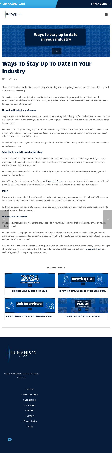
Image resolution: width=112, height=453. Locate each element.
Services (29, 410)
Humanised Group (54, 181)
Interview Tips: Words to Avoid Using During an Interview (84, 291)
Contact (29, 415)
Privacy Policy (29, 421)
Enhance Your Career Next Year (29, 291)
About (30, 389)
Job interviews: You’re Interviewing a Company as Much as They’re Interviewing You (30, 316)
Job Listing (29, 399)
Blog (29, 426)
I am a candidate (12, 4)
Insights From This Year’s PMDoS (83, 316)
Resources (29, 405)
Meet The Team (29, 394)
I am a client (100, 4)
